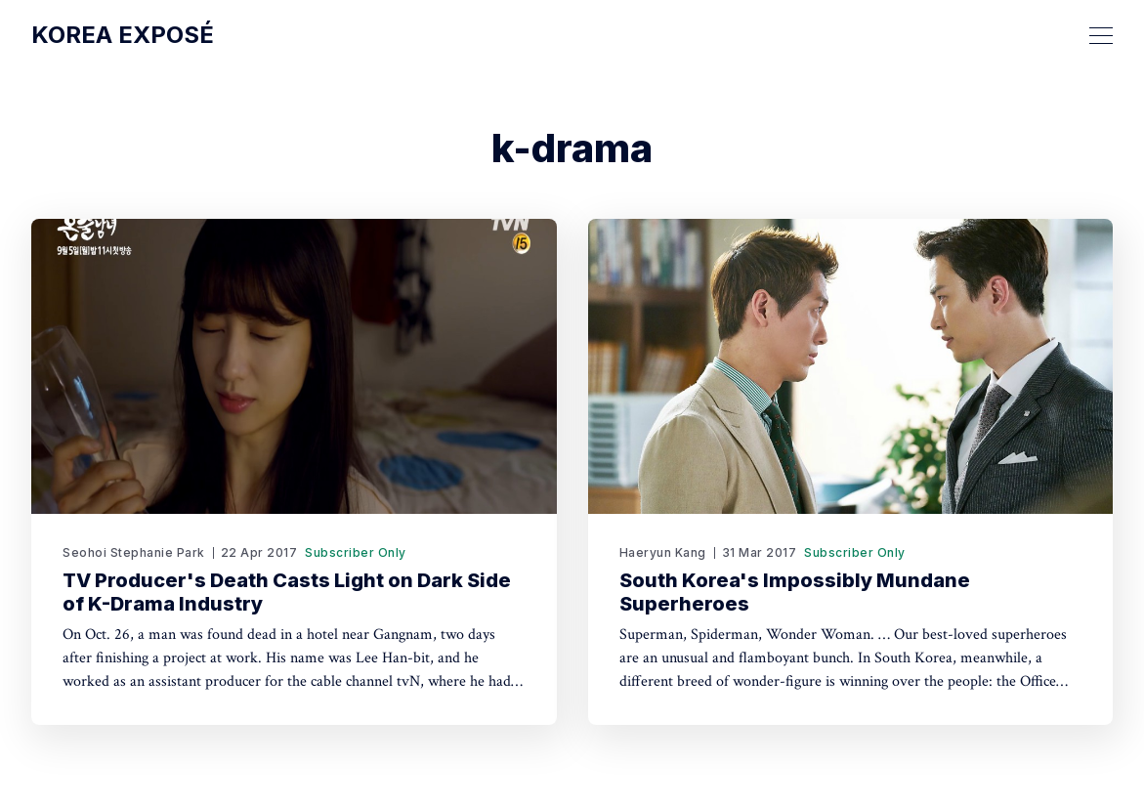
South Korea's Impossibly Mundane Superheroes (794, 592)
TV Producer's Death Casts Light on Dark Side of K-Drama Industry (287, 592)
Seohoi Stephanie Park (134, 552)
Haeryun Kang (662, 552)
